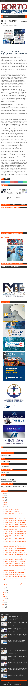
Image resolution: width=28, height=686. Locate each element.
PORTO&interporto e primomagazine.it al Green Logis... (14, 584)
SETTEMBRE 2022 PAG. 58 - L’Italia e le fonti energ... (14, 572)
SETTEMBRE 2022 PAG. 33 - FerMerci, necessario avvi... (14, 541)
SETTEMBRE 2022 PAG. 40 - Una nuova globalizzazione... (15, 548)
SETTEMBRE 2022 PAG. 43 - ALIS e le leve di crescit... (14, 552)
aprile (4, 594)
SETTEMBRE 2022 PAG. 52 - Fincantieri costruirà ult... (14, 563)
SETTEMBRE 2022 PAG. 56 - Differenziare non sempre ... (15, 568)
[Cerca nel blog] (7, 481)
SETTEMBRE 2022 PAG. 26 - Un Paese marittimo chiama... (15, 531)
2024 (3, 497)
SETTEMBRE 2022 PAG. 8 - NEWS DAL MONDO (13, 515)
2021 (3, 602)
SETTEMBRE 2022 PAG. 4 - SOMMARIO (11, 509)
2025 (3, 495)
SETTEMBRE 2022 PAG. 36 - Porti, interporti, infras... (14, 545)
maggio (4, 592)
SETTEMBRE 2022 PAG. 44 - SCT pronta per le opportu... (15, 554)
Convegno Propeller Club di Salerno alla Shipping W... (14, 583)
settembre (5, 508)
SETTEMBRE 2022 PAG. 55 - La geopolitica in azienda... (14, 567)
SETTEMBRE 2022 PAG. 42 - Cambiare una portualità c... (15, 550)
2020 (3, 604)
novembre (5, 504)
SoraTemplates (9, 684)
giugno (4, 590)
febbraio (5, 598)
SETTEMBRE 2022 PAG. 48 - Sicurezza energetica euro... (15, 557)
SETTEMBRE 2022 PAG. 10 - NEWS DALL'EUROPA (13, 516)
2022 (3, 500)
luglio (4, 588)
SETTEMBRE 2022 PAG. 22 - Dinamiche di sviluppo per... (15, 528)
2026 (3, 493)
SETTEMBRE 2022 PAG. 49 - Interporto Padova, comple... (15, 559)
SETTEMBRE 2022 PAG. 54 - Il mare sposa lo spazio (14, 565)
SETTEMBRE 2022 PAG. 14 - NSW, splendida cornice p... (15, 520)
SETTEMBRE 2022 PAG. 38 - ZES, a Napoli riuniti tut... (14, 546)
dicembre (5, 502)
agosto (4, 587)
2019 (3, 606)
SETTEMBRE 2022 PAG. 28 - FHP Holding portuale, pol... (15, 533)
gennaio (5, 600)
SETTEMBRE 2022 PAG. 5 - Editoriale (11, 511)
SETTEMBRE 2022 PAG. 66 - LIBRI (10, 581)
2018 (3, 607)
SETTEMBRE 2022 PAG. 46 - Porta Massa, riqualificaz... (14, 556)
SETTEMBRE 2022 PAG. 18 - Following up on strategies (14, 524)
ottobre (5, 506)
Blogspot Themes (22, 684)
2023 (3, 499)
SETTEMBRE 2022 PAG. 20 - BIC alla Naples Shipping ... (15, 526)
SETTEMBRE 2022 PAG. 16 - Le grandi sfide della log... (14, 522)
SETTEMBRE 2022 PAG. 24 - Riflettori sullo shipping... (14, 529)
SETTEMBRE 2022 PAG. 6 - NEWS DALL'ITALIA (13, 513)
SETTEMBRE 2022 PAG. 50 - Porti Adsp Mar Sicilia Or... (14, 561)
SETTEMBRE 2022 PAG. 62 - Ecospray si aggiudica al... (14, 576)
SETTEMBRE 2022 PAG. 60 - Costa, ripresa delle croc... (14, 574)
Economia (7, 178)
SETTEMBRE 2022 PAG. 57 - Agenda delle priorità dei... (14, 570)
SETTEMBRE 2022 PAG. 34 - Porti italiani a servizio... (14, 543)
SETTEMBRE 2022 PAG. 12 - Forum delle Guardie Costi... (15, 518)
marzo (4, 596)
